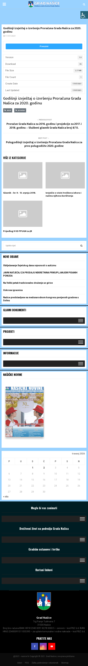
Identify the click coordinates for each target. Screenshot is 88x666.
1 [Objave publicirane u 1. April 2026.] (32, 467)
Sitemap (64, 663)
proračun (20, 110)
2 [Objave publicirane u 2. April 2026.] (44, 467)
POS (27, 663)
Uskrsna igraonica (13, 290)
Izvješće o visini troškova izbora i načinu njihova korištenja (63, 194)
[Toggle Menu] (80, 320)
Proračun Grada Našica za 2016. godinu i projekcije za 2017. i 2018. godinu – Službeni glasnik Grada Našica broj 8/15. (44, 126)
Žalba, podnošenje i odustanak (45, 663)
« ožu (5, 496)
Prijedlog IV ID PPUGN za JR (17, 231)
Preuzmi (44, 46)
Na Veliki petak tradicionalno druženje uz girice (28, 283)
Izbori (19, 663)
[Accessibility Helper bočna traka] (84, 15)
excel (7, 110)
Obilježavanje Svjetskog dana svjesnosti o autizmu (29, 265)
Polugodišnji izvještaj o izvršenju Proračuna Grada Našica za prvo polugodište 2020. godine (44, 144)
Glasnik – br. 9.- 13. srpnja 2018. (19, 193)
